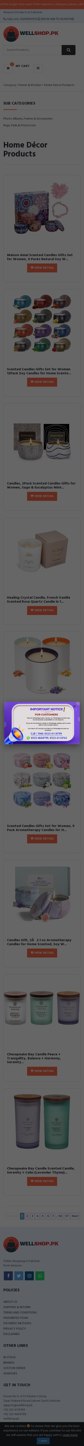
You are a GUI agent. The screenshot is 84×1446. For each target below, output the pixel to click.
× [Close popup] (74, 707)
